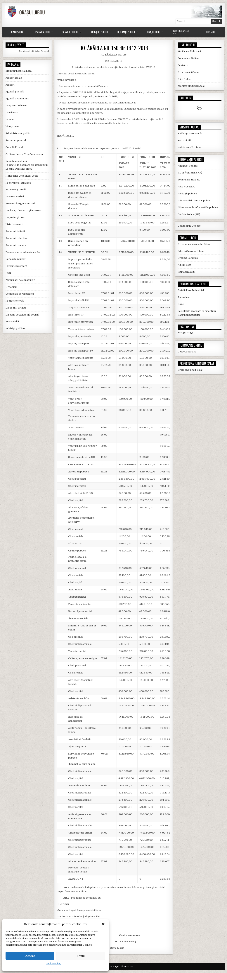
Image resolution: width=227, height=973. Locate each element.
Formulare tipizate (189, 179)
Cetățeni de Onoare (189, 225)
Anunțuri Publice (99, 32)
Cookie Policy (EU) (189, 214)
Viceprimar (12, 126)
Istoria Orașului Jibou (191, 251)
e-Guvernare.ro (187, 351)
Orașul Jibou (153, 32)
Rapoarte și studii (16, 189)
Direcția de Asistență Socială (22, 314)
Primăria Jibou (42, 32)
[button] (103, 924)
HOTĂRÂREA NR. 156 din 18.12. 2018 (113, 48)
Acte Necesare (186, 186)
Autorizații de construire (20, 280)
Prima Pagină (16, 32)
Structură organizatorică (20, 203)
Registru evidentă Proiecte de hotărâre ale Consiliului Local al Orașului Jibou (27, 165)
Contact (210, 32)
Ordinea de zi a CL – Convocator (24, 154)
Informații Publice (126, 32)
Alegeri (10, 84)
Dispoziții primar (16, 307)
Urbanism (11, 287)
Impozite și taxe (15, 217)
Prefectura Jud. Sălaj (190, 369)
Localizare (12, 112)
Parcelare (184, 297)
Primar (10, 119)
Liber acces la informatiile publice (198, 207)
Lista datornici (14, 224)
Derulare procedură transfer (23, 252)
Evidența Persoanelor (191, 133)
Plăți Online (184, 79)
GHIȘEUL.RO (185, 333)
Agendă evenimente (17, 98)
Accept (30, 956)
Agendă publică (15, 91)
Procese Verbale (15, 196)
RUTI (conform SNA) (190, 172)
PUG (8, 273)
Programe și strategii (18, 182)
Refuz (81, 956)
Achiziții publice (15, 328)
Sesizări (183, 65)
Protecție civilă (15, 300)
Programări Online (189, 72)
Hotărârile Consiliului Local (22, 175)
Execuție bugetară (16, 266)
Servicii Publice (70, 32)
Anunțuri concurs (16, 245)
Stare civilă (12, 321)
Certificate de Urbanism (20, 293)
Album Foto (184, 265)
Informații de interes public (194, 200)
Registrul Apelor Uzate (180, 32)
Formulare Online (188, 58)
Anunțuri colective (16, 238)
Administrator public (18, 133)
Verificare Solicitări (189, 51)
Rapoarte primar (16, 259)
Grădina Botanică (188, 258)
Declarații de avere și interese (23, 210)
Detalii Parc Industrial (191, 290)
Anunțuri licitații (15, 231)
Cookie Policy (53, 963)
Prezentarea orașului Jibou (194, 244)
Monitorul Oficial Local (19, 70)
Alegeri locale (14, 77)
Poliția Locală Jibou (189, 147)
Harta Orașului (186, 271)
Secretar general (16, 140)
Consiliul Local (14, 147)
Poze (181, 304)
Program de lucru (16, 105)
